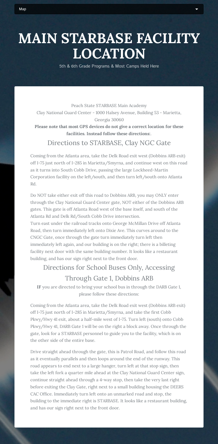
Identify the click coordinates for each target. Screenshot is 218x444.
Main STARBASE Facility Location (109, 45)
